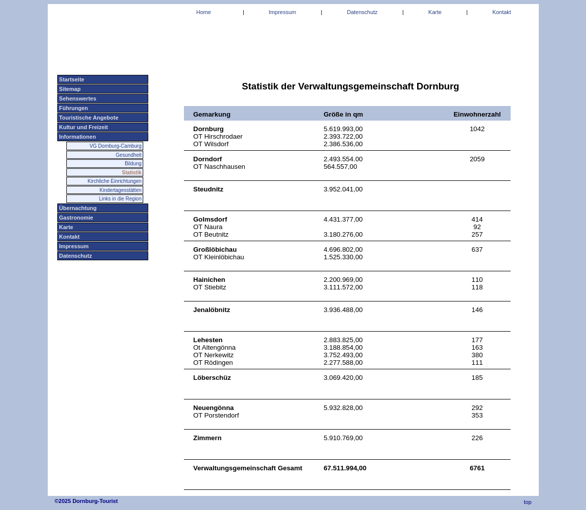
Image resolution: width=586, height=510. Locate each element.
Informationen (77, 137)
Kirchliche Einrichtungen (114, 181)
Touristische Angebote (88, 118)
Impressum (73, 246)
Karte (65, 227)
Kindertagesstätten (120, 190)
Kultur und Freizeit (83, 127)
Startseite (71, 79)
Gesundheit (128, 155)
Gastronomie (75, 218)
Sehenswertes (77, 98)
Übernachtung (77, 208)
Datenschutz (75, 256)
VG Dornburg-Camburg (115, 146)
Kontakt (69, 237)
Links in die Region (120, 198)
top (527, 502)
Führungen (73, 108)
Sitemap (69, 89)
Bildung (133, 163)
